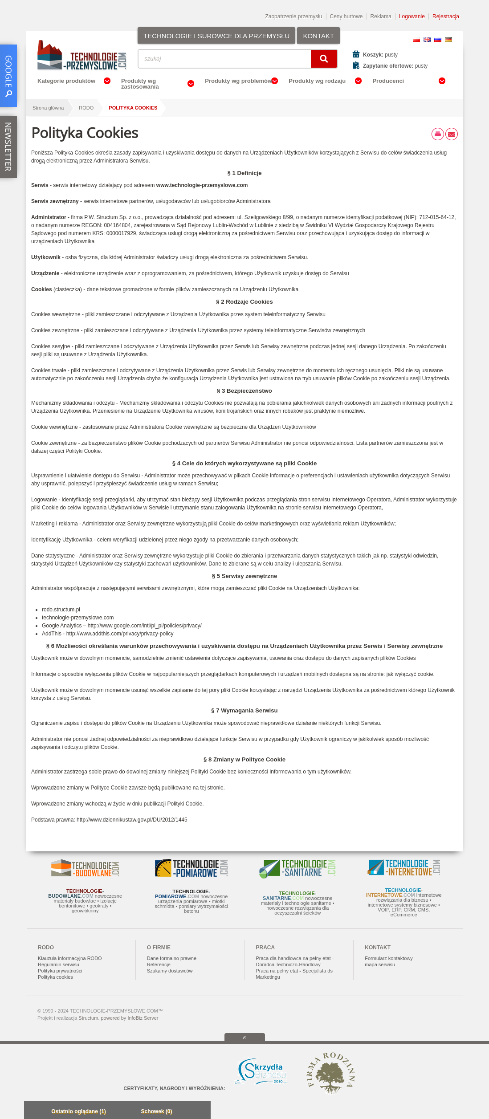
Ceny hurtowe (346, 16)
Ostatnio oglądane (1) (78, 1111)
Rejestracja (445, 16)
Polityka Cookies (133, 107)
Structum (88, 1018)
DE (448, 39)
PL (416, 39)
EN (427, 39)
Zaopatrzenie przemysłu (293, 16)
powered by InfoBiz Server (129, 1018)
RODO (86, 107)
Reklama (381, 16)
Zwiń (201, 1112)
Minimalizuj (33, 1112)
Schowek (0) (156, 1111)
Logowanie (412, 16)
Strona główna (48, 107)
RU (437, 39)
